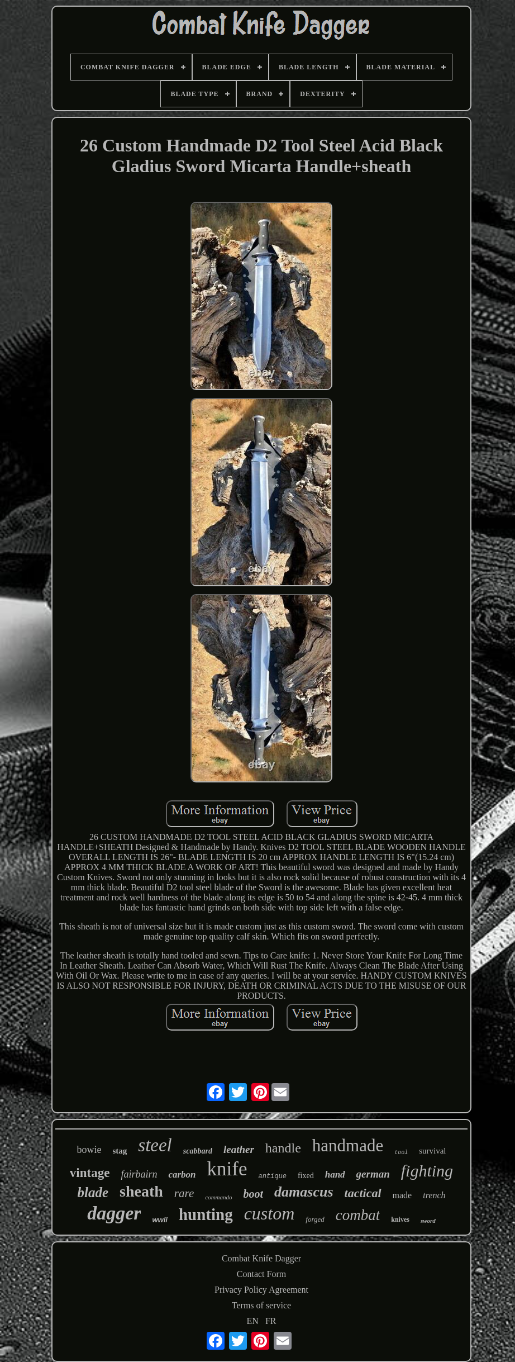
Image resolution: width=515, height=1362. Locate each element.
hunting (206, 1214)
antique (272, 1176)
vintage (90, 1173)
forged (315, 1219)
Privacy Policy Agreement (261, 1289)
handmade (347, 1145)
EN (253, 1321)
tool (401, 1153)
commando (218, 1197)
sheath (141, 1191)
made (402, 1195)
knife (227, 1169)
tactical (363, 1193)
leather (238, 1149)
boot (254, 1194)
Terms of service (261, 1305)
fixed (306, 1175)
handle (283, 1148)
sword (428, 1220)
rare (184, 1193)
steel (154, 1145)
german (373, 1174)
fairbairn (139, 1174)
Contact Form (261, 1274)
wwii (159, 1220)
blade (93, 1192)
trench (434, 1195)
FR (270, 1321)
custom (269, 1213)
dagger (114, 1213)
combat (358, 1215)
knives (400, 1219)
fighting (427, 1170)
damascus (303, 1192)
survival (432, 1150)
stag (119, 1150)
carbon (181, 1174)
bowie (89, 1149)
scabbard (197, 1151)
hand (335, 1174)
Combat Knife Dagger (261, 1258)
